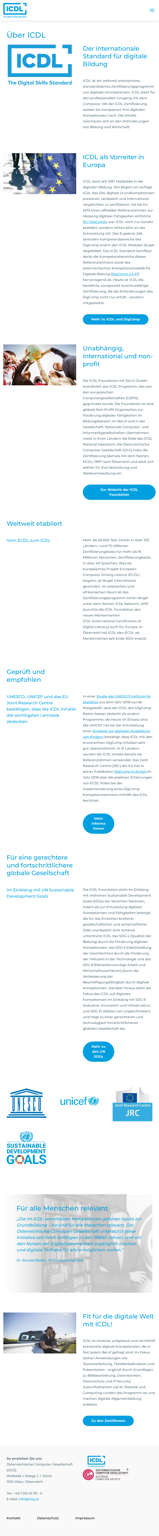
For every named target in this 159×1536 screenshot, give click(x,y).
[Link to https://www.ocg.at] (106, 1475)
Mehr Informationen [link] (98, 823)
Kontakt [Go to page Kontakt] (13, 1518)
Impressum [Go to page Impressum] (85, 1518)
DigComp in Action (130, 772)
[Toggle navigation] (152, 10)
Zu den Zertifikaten (108, 1421)
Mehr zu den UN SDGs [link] (99, 1051)
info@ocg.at (29, 1499)
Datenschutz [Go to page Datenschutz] (48, 1518)
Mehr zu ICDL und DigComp (115, 319)
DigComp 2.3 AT (125, 274)
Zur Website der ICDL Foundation (119, 492)
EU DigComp (95, 222)
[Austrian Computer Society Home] (14, 10)
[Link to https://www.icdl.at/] (96, 1462)
